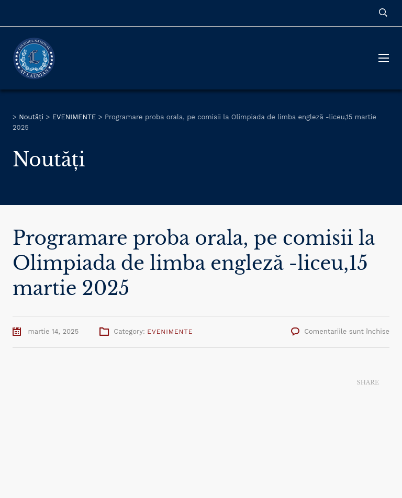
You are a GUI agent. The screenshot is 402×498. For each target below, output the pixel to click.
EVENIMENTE (170, 331)
